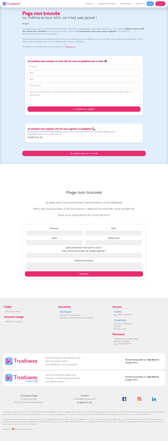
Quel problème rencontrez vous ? (84, 247)
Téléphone (113, 238)
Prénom (54, 228)
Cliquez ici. (70, 46)
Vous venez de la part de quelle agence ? (84, 251)
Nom (54, 238)
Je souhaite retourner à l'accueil (84, 153)
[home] (12, 4)
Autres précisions (84, 260)
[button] (90, 4)
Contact (160, 4)
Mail (113, 228)
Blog (150, 4)
